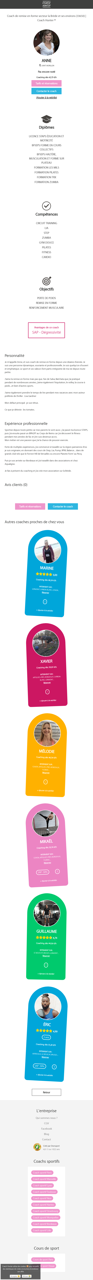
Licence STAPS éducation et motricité (46, 138)
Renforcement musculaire (46, 308)
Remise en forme (46, 303)
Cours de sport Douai (43, 1266)
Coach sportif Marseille (44, 1179)
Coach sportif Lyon (42, 1185)
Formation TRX (46, 177)
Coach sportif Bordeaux (44, 1224)
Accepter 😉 (15, 1276)
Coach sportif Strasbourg (45, 1211)
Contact (46, 1139)
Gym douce (46, 242)
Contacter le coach (46, 91)
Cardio (46, 257)
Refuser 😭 (27, 1276)
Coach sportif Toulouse (44, 1192)
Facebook (46, 1129)
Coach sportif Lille (42, 1230)
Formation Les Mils (46, 167)
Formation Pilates (46, 172)
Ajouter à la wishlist (46, 97)
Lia (46, 228)
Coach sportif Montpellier (46, 1217)
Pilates (46, 247)
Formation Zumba (46, 182)
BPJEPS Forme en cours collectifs (46, 147)
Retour (46, 1092)
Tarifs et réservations (47, 83)
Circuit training (46, 223)
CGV (46, 1123)
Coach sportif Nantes (43, 1204)
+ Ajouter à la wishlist (44, 610)
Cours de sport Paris (43, 1259)
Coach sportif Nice (42, 1198)
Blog (46, 1134)
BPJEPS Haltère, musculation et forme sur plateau (46, 158)
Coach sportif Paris (42, 1172)
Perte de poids (46, 298)
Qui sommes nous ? (46, 1118)
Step (46, 233)
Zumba (46, 238)
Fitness (46, 252)
